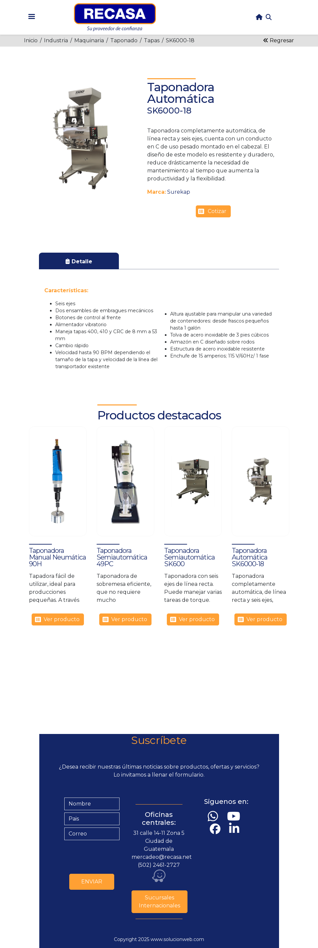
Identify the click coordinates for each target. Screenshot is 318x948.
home (259, 17)
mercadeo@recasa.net (162, 857)
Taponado (124, 40)
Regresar (278, 40)
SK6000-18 (180, 40)
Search (269, 17)
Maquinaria (89, 40)
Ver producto (62, 619)
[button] (83, 138)
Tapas (151, 40)
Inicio (31, 40)
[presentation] (114, 855)
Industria (56, 40)
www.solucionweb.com (177, 939)
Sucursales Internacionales (159, 901)
